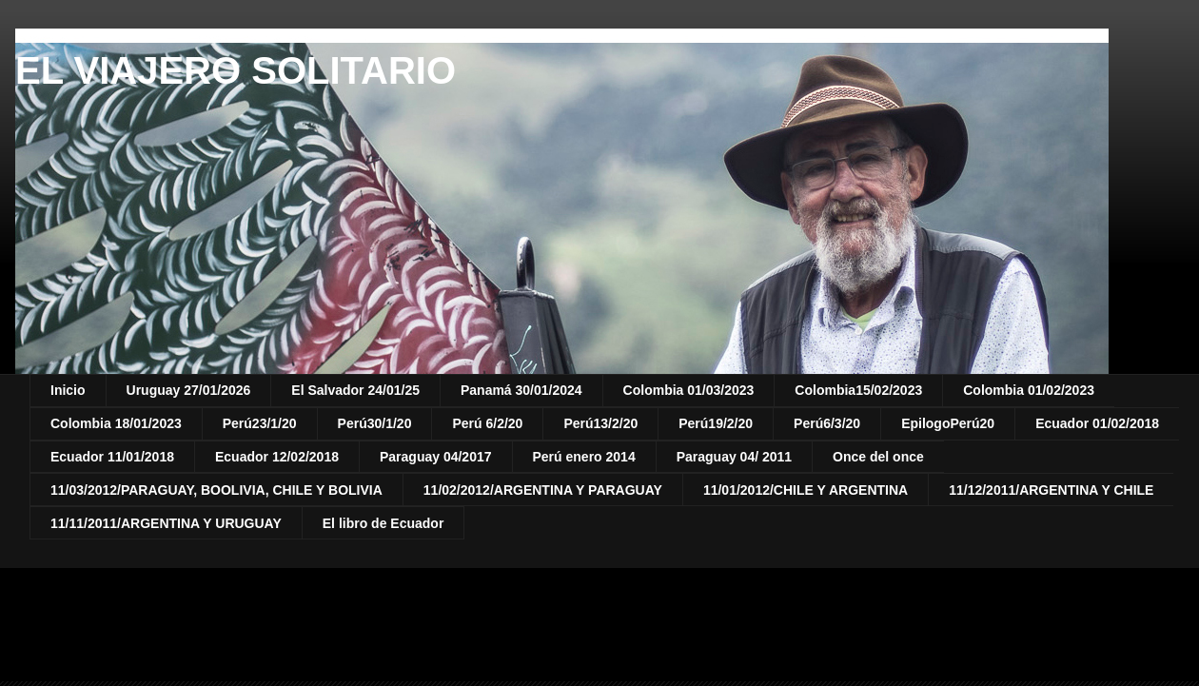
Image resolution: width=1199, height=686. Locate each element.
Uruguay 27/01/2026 (189, 390)
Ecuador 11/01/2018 (112, 456)
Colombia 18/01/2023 (116, 423)
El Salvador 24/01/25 (355, 390)
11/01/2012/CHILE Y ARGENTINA (805, 490)
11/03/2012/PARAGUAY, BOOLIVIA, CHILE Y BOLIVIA (216, 490)
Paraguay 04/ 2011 (734, 456)
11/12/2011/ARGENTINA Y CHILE (1051, 490)
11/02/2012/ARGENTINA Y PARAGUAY (542, 490)
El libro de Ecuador (383, 523)
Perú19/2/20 (715, 423)
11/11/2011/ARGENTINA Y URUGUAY (166, 523)
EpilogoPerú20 (947, 423)
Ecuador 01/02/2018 (1097, 423)
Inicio (68, 390)
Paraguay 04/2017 (436, 456)
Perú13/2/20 (600, 423)
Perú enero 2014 (584, 456)
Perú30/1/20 (375, 423)
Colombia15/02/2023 (858, 390)
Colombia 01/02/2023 (1028, 390)
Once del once (878, 456)
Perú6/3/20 (827, 423)
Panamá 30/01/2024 (521, 390)
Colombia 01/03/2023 (689, 390)
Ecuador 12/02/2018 (277, 456)
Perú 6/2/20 (487, 423)
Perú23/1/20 (260, 423)
